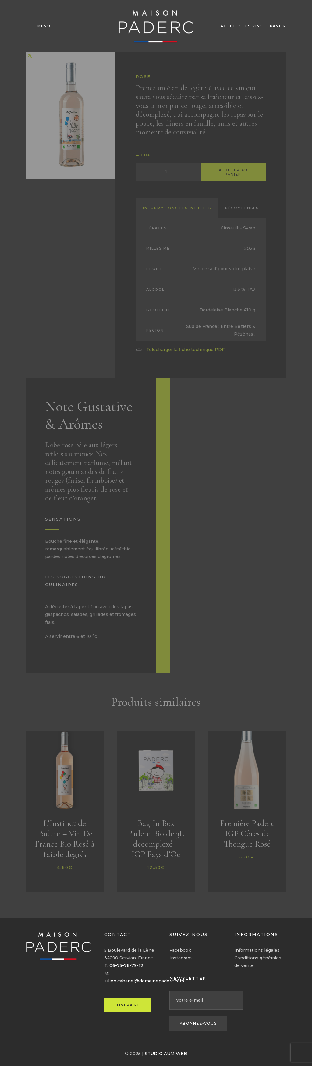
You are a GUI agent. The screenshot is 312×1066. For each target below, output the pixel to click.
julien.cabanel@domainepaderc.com (144, 981)
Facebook (180, 950)
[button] (30, 56)
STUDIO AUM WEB (166, 1053)
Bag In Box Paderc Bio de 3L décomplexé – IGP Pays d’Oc (156, 838)
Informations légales (257, 950)
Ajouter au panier (233, 172)
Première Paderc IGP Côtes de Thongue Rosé (247, 833)
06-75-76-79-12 (126, 965)
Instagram (180, 958)
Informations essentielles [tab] (177, 208)
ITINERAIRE (127, 1005)
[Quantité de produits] (168, 172)
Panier (278, 26)
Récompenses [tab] (242, 208)
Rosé (143, 76)
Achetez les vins (242, 26)
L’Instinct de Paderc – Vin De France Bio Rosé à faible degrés (65, 838)
